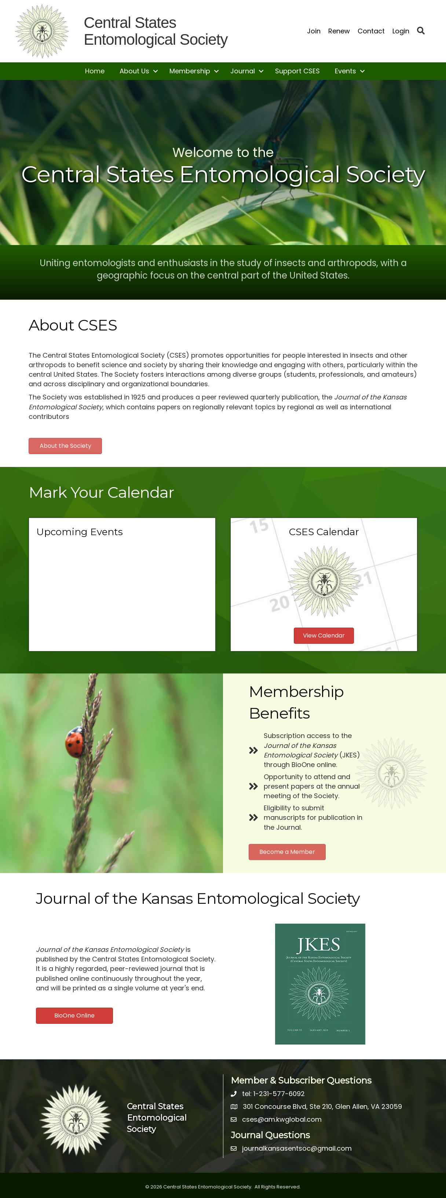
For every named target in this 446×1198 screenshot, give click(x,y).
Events (345, 71)
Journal (242, 71)
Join (314, 31)
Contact (371, 31)
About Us (134, 71)
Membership (189, 71)
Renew (339, 31)
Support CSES (297, 71)
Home (95, 71)
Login (400, 31)
